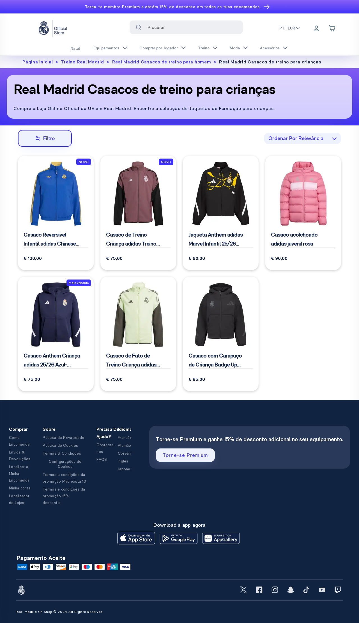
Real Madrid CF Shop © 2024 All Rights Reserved (59, 612)
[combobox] (186, 27)
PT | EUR (290, 28)
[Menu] (316, 29)
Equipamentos (106, 48)
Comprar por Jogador (158, 48)
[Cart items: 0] (332, 28)
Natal (75, 48)
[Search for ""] (138, 27)
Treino (204, 48)
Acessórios (270, 48)
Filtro (45, 138)
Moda (235, 48)
